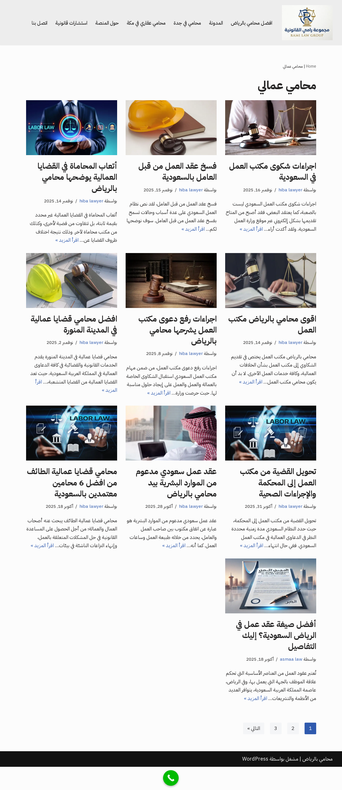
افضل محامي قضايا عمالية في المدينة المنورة (74, 326)
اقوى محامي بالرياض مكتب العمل (272, 326)
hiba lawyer (290, 190)
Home (311, 66)
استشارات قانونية (64, 22)
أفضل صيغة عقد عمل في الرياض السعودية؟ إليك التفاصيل (276, 649)
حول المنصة (100, 22)
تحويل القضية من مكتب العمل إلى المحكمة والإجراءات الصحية (278, 486)
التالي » (253, 751)
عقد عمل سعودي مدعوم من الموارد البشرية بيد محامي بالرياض (176, 486)
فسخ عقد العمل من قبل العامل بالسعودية (177, 171)
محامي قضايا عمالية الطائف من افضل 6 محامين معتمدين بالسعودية (72, 486)
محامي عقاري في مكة (141, 22)
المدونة (213, 22)
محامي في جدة (183, 22)
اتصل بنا (30, 22)
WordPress (255, 782)
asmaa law (291, 672)
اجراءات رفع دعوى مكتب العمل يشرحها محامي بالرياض (177, 332)
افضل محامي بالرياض (250, 22)
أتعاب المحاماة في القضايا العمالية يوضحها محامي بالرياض (77, 177)
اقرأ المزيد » (238, 230)
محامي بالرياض (317, 782)
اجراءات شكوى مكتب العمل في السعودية (272, 171)
